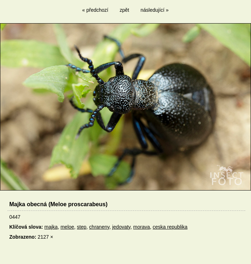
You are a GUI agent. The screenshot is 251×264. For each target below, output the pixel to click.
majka (51, 227)
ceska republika (170, 227)
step (81, 227)
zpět (124, 10)
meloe (67, 227)
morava (141, 227)
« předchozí (95, 10)
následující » (155, 10)
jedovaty (121, 227)
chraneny (99, 227)
